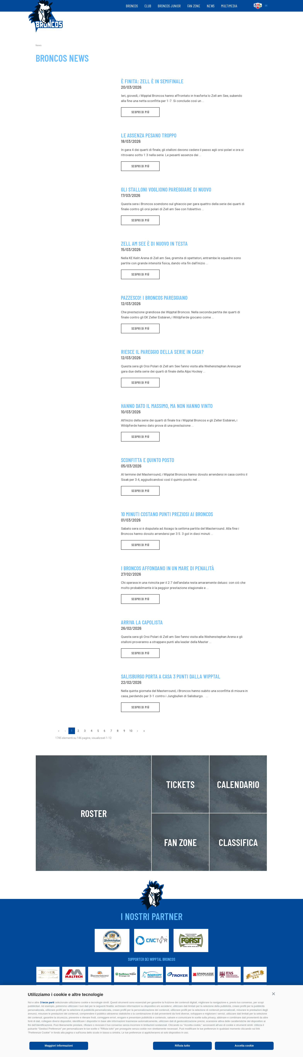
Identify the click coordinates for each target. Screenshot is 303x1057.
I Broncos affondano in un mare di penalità (167, 568)
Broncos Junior (169, 5)
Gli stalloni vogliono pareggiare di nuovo (166, 189)
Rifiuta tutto (182, 1045)
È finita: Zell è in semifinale (152, 81)
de (266, 6)
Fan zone (193, 5)
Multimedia (229, 5)
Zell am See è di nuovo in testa (154, 244)
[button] (273, 993)
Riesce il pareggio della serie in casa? (162, 352)
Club (148, 5)
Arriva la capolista (142, 622)
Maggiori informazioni (59, 1045)
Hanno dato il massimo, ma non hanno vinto (167, 406)
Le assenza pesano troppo (148, 135)
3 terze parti (47, 1002)
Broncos (132, 5)
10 (130, 731)
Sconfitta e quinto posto (147, 460)
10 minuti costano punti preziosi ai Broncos (167, 514)
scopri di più (140, 113)
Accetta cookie (244, 1045)
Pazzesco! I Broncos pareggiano (154, 298)
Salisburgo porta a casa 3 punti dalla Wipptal (170, 676)
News (210, 5)
